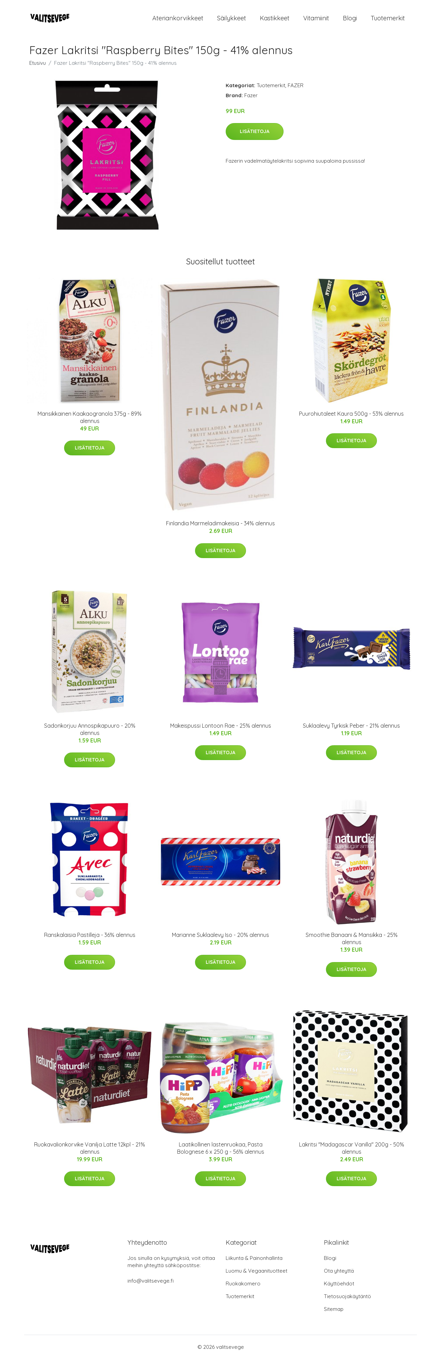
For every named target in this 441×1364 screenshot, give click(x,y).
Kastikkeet (274, 20)
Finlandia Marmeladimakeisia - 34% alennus (220, 528)
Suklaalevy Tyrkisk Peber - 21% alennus (351, 730)
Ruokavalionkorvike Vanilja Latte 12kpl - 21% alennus (89, 1153)
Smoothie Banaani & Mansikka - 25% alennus (352, 943)
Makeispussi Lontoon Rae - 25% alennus (220, 730)
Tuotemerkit (388, 20)
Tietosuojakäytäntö (347, 1301)
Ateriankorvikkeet (177, 20)
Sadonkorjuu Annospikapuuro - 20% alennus (89, 734)
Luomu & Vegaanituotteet (256, 1276)
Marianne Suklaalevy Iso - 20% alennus (220, 939)
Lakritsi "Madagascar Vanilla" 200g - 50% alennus (351, 1153)
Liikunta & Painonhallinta (254, 1263)
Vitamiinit (316, 20)
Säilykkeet (231, 20)
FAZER (296, 90)
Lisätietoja (254, 136)
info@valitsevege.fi (150, 1286)
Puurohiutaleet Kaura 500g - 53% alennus (351, 418)
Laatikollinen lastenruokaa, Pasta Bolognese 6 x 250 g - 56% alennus (220, 1153)
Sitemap (333, 1314)
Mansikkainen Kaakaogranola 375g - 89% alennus (90, 422)
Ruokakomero (243, 1288)
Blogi (350, 20)
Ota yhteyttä (339, 1276)
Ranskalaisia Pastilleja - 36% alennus (89, 939)
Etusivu (37, 67)
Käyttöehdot (339, 1288)
